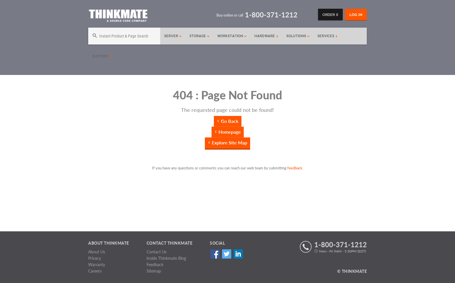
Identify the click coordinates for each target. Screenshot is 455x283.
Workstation (232, 36)
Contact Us (157, 251)
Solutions (298, 36)
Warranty (96, 264)
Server (173, 36)
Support (102, 56)
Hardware (266, 36)
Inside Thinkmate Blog (166, 258)
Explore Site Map (229, 142)
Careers (95, 270)
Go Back (230, 121)
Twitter (226, 254)
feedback (294, 168)
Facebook (215, 254)
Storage (199, 36)
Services (327, 36)
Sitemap (154, 270)
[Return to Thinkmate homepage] (118, 17)
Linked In (238, 254)
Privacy (94, 258)
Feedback (155, 264)
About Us (96, 251)
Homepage (230, 132)
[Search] (124, 36)
